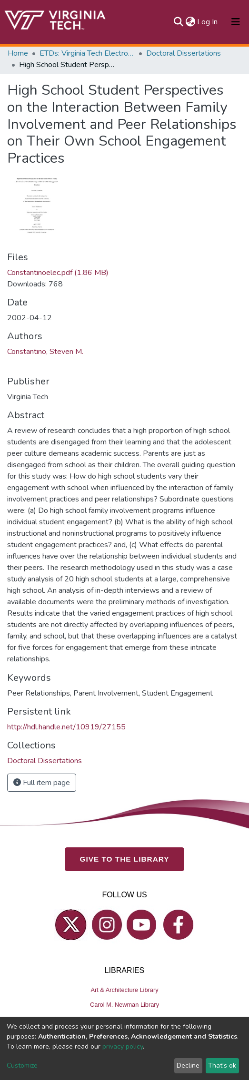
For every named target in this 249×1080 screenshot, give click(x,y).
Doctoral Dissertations (183, 53)
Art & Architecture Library (124, 989)
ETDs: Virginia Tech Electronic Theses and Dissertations (87, 53)
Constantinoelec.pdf (58, 272)
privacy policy (122, 1046)
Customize (22, 1065)
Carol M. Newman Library (124, 1004)
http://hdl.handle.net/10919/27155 (66, 727)
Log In (208, 22)
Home (18, 53)
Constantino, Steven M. (45, 351)
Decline (188, 1065)
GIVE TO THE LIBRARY (124, 859)
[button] (190, 22)
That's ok (222, 1065)
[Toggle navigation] (235, 21)
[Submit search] (178, 22)
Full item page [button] (41, 782)
